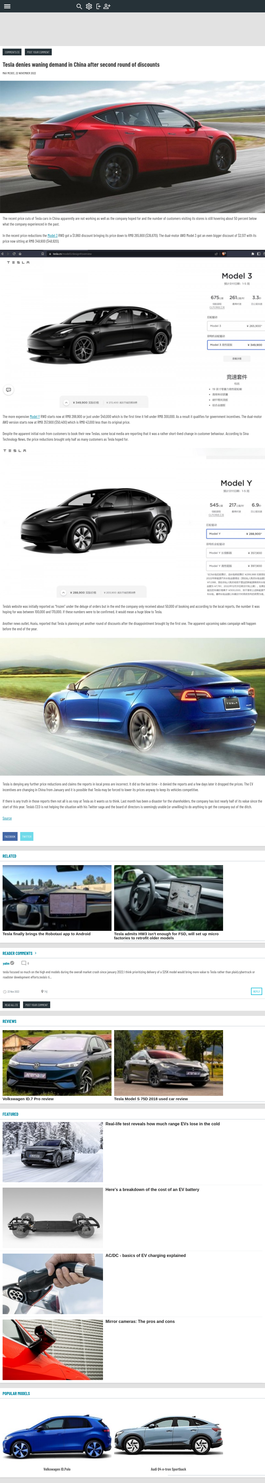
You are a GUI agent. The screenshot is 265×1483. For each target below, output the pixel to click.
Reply (256, 991)
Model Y (35, 416)
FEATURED (10, 1114)
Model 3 (52, 235)
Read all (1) (11, 1005)
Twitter (27, 836)
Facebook (10, 836)
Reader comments (20, 953)
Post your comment (38, 52)
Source (7, 818)
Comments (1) (12, 52)
